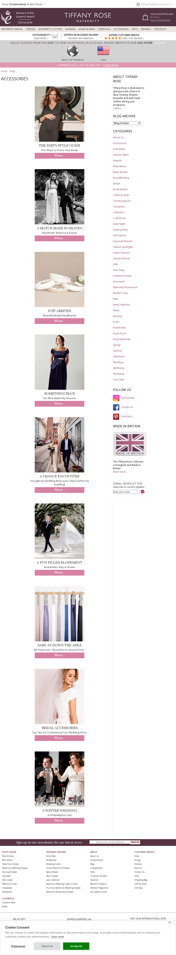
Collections (119, 218)
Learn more (57, 936)
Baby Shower (120, 172)
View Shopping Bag (160, 19)
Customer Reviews (98, 876)
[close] (169, 922)
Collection (118, 212)
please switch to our (128, 43)
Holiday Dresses (122, 275)
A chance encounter (59, 476)
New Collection (121, 304)
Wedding (118, 362)
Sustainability (96, 860)
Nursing (70, 29)
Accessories (121, 29)
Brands (145, 29)
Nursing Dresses (9, 872)
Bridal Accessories (60, 728)
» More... (118, 108)
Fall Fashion (119, 235)
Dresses (30, 29)
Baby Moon (119, 166)
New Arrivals (8, 856)
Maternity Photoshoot (125, 287)
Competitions (96, 868)
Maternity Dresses (10, 864)
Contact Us (139, 872)
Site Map (138, 887)
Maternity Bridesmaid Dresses (59, 891)
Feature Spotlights (123, 247)
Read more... (120, 471)
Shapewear (7, 887)
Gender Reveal (121, 258)
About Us (118, 137)
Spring (116, 345)
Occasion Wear (8, 902)
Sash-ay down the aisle (60, 645)
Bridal (116, 183)
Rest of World (73, 60)
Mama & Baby (87, 29)
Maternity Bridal (12, 29)
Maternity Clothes (50, 29)
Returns (138, 868)
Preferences (18, 946)
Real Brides (119, 327)
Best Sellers (7, 860)
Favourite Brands (122, 241)
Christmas (118, 206)
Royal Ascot (119, 333)
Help (136, 876)
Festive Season (121, 252)
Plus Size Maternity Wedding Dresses (63, 887)
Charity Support (122, 201)
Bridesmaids (120, 189)
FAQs (136, 856)
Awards (117, 160)
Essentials (104, 29)
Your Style (118, 379)
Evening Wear (120, 229)
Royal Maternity (121, 339)
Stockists (94, 879)
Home (4, 71)
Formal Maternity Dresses (57, 868)
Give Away (119, 270)
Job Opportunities (98, 891)
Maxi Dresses (52, 876)
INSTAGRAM (123, 397)
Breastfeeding (121, 177)
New (115, 299)
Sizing (137, 860)
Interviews (118, 281)
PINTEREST (123, 416)
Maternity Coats (9, 883)
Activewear (119, 149)
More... (59, 156)
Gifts (135, 29)
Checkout (160, 29)
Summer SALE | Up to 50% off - (88, 65)
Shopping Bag (140, 879)
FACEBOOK (123, 407)
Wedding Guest (53, 864)
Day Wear (6, 876)
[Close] (160, 43)
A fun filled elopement (59, 562)
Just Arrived (59, 311)
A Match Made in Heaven (59, 228)
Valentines (119, 356)
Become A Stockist (98, 883)
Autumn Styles (121, 154)
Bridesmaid (51, 860)
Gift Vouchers (140, 883)
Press (116, 322)
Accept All (76, 946)
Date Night (119, 224)
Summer (117, 350)
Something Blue (59, 393)
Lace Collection (53, 879)
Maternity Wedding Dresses (14, 868)
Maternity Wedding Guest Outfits (62, 883)
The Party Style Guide (59, 145)
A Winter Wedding (59, 810)
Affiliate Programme (99, 887)
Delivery (138, 864)
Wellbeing (118, 368)
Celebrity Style (121, 195)
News (116, 310)
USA (103, 60)
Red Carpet (7, 879)
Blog (12, 71)
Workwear (119, 373)
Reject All (47, 946)
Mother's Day (120, 293)
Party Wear (51, 856)
